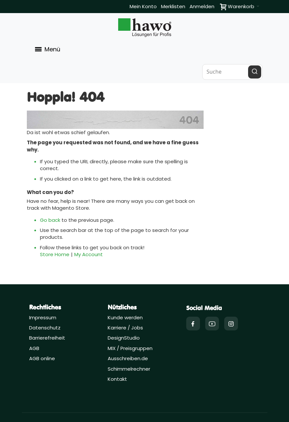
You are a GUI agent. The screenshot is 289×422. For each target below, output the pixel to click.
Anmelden (202, 6)
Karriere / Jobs (126, 327)
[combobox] (232, 72)
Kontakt (117, 379)
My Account (88, 254)
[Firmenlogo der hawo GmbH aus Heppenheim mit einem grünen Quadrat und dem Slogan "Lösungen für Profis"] (144, 27)
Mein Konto (143, 6)
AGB (34, 348)
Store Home (54, 254)
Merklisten (173, 6)
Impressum (42, 317)
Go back (50, 220)
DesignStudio (124, 337)
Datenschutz (45, 327)
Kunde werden (125, 317)
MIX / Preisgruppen (130, 348)
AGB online (42, 358)
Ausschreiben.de (128, 358)
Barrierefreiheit (47, 337)
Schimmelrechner (129, 368)
